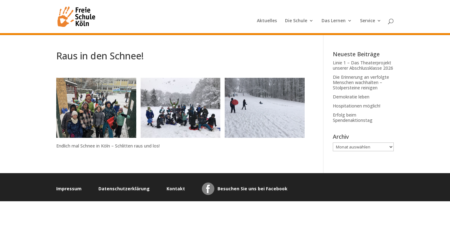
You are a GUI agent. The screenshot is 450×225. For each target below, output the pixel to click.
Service (367, 20)
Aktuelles (267, 20)
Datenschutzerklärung (124, 189)
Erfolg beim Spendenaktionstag (352, 117)
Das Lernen (334, 20)
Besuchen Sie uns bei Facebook (253, 189)
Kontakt (176, 189)
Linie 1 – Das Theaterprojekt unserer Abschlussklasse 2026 (363, 65)
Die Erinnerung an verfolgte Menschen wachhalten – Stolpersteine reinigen (361, 82)
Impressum (69, 189)
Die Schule (296, 20)
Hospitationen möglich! (356, 106)
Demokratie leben (351, 97)
